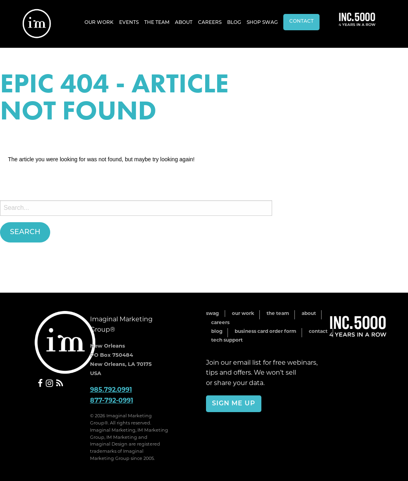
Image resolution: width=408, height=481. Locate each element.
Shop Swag (262, 22)
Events (129, 22)
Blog (234, 22)
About (183, 22)
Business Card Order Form (265, 331)
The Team (156, 22)
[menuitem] (99, 22)
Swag (212, 313)
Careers (210, 22)
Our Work (99, 22)
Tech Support (227, 340)
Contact (301, 21)
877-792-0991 (111, 400)
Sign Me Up (233, 404)
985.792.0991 (111, 389)
